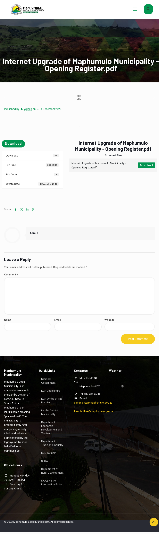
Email (57, 319)
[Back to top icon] (154, 522)
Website (109, 319)
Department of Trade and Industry (52, 443)
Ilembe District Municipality (49, 412)
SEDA (44, 461)
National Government (48, 380)
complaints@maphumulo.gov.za (93, 402)
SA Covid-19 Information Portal (51, 482)
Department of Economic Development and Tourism (51, 428)
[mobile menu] (135, 9)
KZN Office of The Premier (51, 400)
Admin (28, 108)
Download (13, 144)
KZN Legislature (50, 390)
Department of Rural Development (52, 470)
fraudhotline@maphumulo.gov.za (93, 411)
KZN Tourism (48, 453)
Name (7, 319)
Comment (11, 274)
